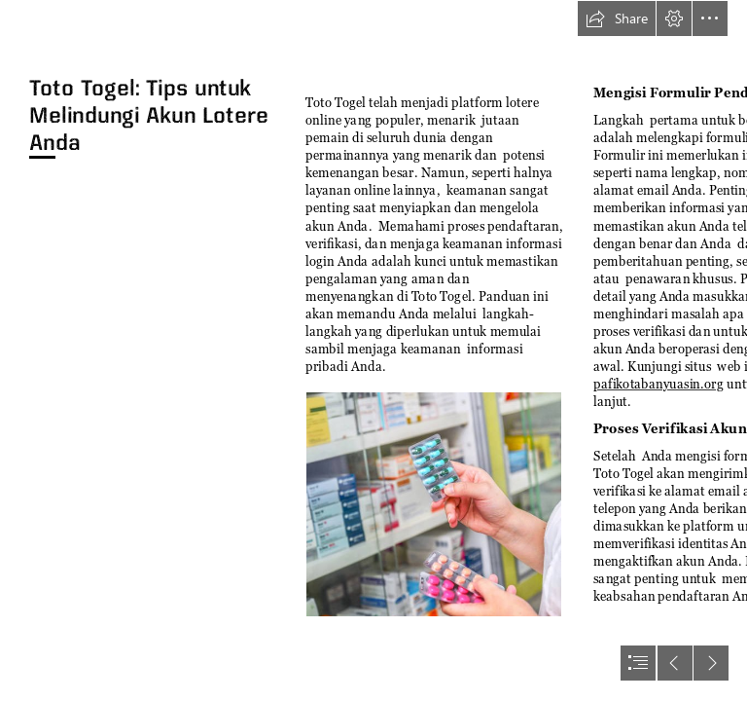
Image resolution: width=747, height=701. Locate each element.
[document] (373, 350)
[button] (617, 18)
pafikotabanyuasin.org (658, 384)
